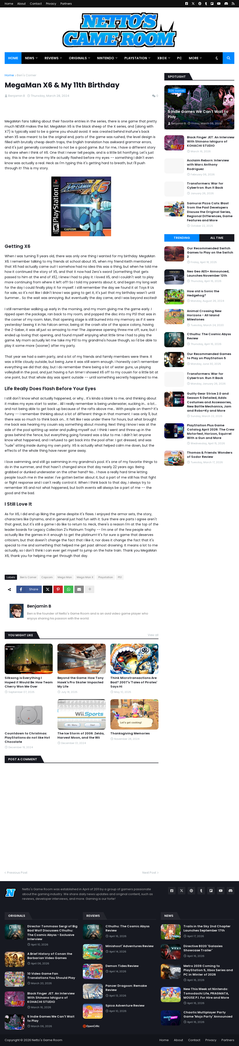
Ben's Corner (26, 75)
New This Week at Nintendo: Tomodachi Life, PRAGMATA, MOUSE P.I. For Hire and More (206, 993)
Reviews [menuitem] (52, 58)
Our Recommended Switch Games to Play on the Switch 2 (210, 252)
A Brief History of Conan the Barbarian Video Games (49, 956)
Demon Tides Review (122, 966)
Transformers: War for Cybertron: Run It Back (205, 185)
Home (9, 4)
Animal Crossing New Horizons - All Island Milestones (204, 315)
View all (153, 635)
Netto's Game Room (47, 1040)
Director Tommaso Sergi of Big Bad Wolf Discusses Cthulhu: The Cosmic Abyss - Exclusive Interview (52, 932)
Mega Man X (85, 577)
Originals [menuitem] (78, 58)
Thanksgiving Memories (130, 733)
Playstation (105, 577)
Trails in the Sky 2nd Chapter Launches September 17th (207, 928)
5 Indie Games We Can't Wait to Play (198, 114)
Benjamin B (39, 606)
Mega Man (65, 577)
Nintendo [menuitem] (105, 58)
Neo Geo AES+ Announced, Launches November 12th (208, 273)
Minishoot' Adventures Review (129, 946)
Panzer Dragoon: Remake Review (126, 988)
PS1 (120, 577)
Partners (66, 4)
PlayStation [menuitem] (135, 58)
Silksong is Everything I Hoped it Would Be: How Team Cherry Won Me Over (29, 682)
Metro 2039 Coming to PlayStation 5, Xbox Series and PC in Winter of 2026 (208, 970)
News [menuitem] (29, 58)
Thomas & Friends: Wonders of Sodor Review (209, 455)
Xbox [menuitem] (162, 58)
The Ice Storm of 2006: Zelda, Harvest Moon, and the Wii (80, 735)
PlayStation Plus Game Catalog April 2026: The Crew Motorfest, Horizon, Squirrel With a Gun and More (210, 431)
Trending (182, 238)
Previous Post (17, 872)
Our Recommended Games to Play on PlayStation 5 (209, 356)
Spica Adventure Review (124, 1006)
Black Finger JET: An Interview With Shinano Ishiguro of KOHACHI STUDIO (210, 141)
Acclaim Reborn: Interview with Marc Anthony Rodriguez (208, 164)
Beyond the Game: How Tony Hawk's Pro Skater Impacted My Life (80, 682)
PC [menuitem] (179, 58)
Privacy (51, 4)
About (21, 4)
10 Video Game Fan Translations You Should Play (51, 976)
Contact (36, 4)
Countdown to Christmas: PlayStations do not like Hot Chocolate (27, 737)
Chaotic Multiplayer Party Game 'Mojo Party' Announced (207, 1014)
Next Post (149, 872)
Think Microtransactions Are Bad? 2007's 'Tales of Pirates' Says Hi (133, 682)
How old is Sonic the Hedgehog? (203, 293)
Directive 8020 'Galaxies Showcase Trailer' (202, 948)
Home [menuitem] (13, 58)
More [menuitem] (193, 58)
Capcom (47, 577)
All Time (216, 238)
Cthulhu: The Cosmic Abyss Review (209, 336)
